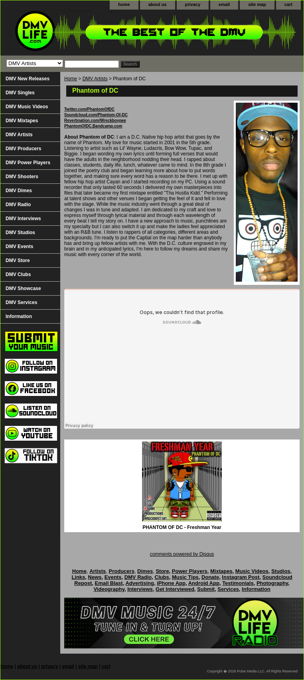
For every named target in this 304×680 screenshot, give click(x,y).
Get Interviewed (175, 589)
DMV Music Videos (27, 106)
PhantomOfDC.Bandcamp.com (93, 126)
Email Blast (109, 583)
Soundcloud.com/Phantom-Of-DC (96, 115)
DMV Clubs (18, 274)
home (124, 4)
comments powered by (182, 554)
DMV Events (19, 246)
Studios (280, 571)
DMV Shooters (22, 176)
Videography (108, 589)
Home (70, 79)
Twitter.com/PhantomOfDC (89, 109)
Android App (203, 583)
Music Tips (185, 577)
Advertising (139, 583)
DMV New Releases (27, 79)
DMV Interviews (23, 218)
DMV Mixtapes (22, 120)
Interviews (140, 589)
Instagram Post (240, 577)
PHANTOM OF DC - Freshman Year (181, 527)
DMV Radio (18, 204)
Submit (206, 589)
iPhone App (171, 583)
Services (228, 589)
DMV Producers (23, 148)
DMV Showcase (23, 288)
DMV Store (18, 260)
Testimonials (238, 583)
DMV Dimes (19, 190)
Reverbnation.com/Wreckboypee (95, 120)
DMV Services (21, 302)
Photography (272, 583)
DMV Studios (20, 232)
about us (157, 4)
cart (288, 4)
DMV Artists (95, 79)
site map (257, 4)
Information (19, 316)
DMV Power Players (28, 162)
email (224, 4)
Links (78, 577)
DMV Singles (20, 92)
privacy (193, 4)
